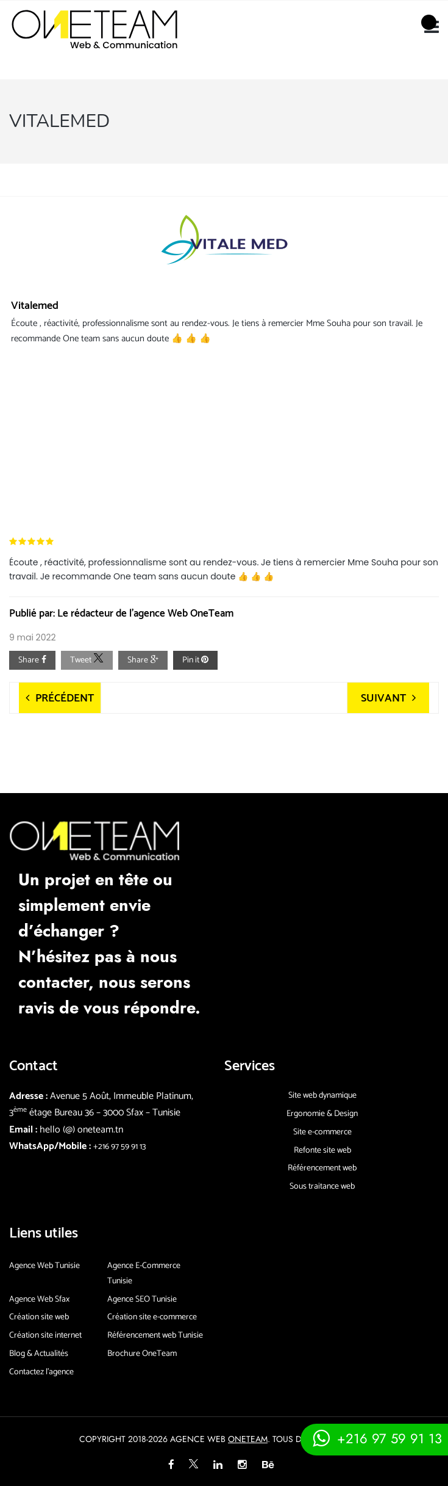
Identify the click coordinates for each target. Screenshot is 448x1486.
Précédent (64, 698)
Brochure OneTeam (142, 1354)
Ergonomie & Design (322, 1114)
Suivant (383, 698)
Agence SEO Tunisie (142, 1299)
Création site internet (45, 1335)
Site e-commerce (322, 1132)
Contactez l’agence (41, 1372)
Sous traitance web (322, 1187)
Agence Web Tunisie (44, 1266)
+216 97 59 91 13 (119, 1147)
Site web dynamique (322, 1096)
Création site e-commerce (152, 1317)
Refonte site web (322, 1150)
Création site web (39, 1317)
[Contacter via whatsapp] (374, 1438)
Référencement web (322, 1168)
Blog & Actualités (38, 1354)
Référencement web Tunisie (155, 1335)
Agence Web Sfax (39, 1299)
